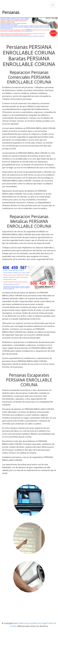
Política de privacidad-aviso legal (32, 623)
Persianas (10, 12)
